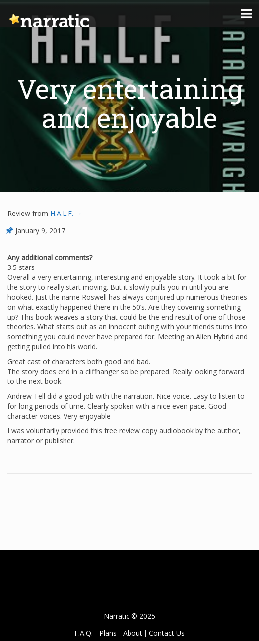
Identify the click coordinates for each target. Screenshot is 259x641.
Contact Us (167, 633)
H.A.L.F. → (65, 213)
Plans (108, 633)
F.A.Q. (83, 633)
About (132, 633)
